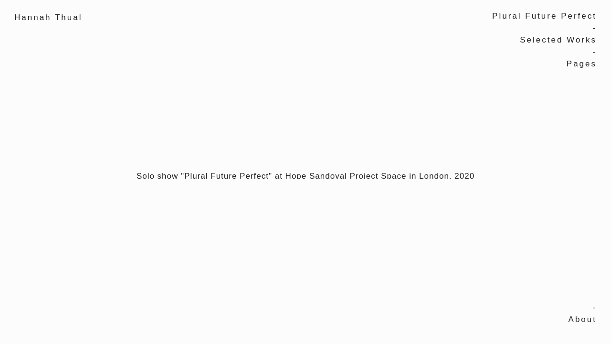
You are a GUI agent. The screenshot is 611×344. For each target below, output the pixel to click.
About (583, 319)
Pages (582, 63)
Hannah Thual (48, 17)
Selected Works (558, 39)
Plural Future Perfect (544, 16)
